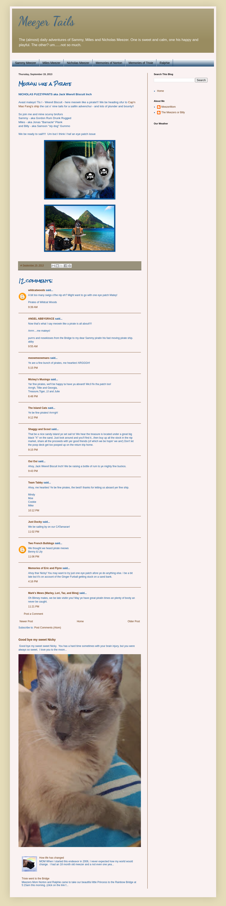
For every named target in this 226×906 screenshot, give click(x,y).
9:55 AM (33, 346)
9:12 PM (33, 417)
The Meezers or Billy (173, 112)
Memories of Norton (109, 63)
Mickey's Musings (39, 379)
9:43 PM (33, 471)
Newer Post (26, 621)
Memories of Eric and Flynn (45, 568)
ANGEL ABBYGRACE (41, 318)
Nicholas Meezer (78, 63)
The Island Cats (37, 407)
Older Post (134, 621)
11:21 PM (33, 606)
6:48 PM (33, 396)
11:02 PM (33, 531)
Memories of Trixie (140, 63)
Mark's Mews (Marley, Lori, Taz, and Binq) (53, 593)
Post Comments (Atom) (47, 627)
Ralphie (165, 63)
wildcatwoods (36, 290)
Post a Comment (33, 613)
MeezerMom (168, 106)
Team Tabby (35, 482)
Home (80, 621)
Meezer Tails (46, 21)
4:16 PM (33, 581)
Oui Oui (32, 461)
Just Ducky (35, 521)
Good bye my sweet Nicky (37, 639)
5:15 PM (33, 367)
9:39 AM (33, 307)
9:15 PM (33, 449)
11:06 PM (33, 556)
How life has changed (51, 857)
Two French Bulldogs (41, 543)
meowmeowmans (38, 357)
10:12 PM (33, 510)
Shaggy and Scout (39, 429)
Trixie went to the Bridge (35, 878)
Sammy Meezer (25, 63)
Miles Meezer (51, 63)
